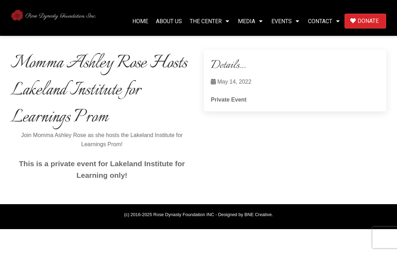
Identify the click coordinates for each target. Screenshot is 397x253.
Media (251, 21)
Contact (324, 21)
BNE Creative (258, 214)
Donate (364, 21)
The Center (210, 21)
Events (285, 21)
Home (140, 21)
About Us (169, 21)
